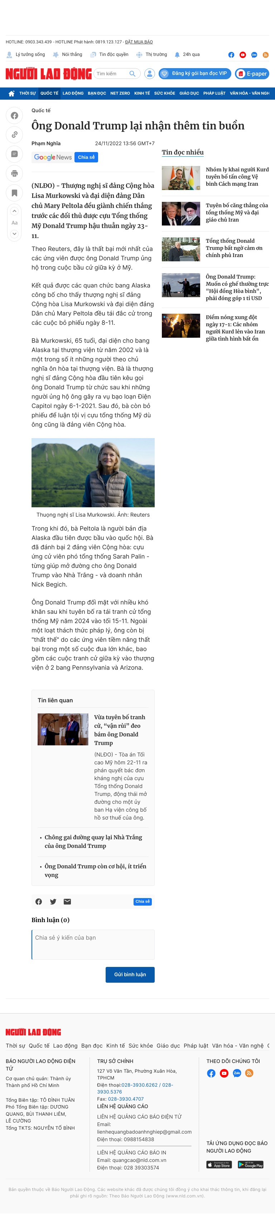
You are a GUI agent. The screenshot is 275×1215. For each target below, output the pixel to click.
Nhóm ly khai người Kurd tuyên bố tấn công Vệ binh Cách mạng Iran (237, 176)
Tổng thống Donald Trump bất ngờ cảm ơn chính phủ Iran (234, 248)
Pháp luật (214, 93)
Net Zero (120, 93)
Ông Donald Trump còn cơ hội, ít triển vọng (95, 871)
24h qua (187, 54)
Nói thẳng (67, 54)
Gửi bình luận (130, 975)
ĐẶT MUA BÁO (139, 41)
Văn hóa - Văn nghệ (251, 93)
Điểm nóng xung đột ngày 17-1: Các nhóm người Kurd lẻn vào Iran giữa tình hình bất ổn (235, 328)
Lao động (73, 93)
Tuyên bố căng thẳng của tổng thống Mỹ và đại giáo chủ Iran (237, 212)
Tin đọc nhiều (183, 152)
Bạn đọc (97, 93)
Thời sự (27, 93)
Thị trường (151, 54)
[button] (14, 211)
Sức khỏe (164, 93)
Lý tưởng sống (25, 54)
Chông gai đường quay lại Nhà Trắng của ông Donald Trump (93, 842)
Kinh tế (142, 93)
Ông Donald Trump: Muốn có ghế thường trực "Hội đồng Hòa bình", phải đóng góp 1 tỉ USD (237, 288)
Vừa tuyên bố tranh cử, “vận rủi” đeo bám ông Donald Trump (119, 730)
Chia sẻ (86, 157)
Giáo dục (189, 93)
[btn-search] (132, 73)
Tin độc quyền (109, 54)
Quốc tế (49, 93)
